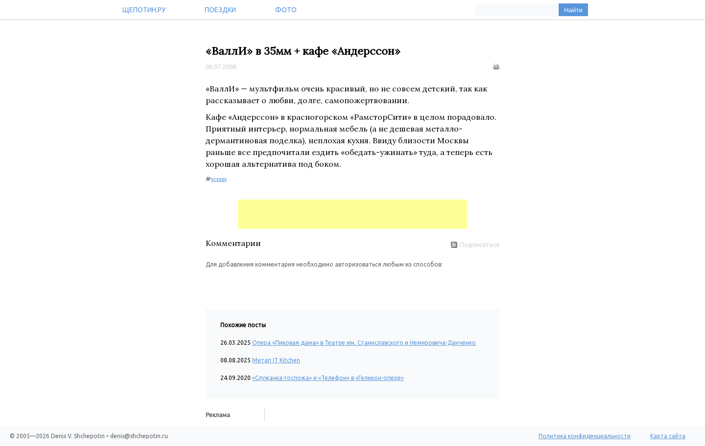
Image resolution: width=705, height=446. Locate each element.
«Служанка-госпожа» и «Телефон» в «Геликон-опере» (328, 378)
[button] (213, 283)
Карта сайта (667, 436)
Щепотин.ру (143, 10)
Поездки (220, 10)
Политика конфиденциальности (585, 436)
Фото (286, 10)
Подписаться (475, 244)
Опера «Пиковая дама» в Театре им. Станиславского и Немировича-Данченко (364, 342)
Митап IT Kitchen (276, 360)
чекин (219, 178)
